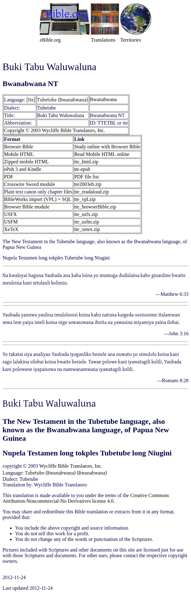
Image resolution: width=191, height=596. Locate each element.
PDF (8, 176)
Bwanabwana (103, 99)
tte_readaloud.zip (91, 191)
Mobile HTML (19, 154)
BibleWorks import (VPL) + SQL (37, 199)
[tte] (31, 99)
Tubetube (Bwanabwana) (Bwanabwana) (66, 472)
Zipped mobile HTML (26, 161)
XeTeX (11, 229)
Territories (130, 40)
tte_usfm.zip (86, 221)
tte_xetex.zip (87, 229)
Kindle (34, 169)
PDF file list (86, 176)
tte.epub (82, 169)
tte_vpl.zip (85, 199)
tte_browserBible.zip (95, 206)
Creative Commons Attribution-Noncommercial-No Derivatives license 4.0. (86, 498)
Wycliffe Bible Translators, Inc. (70, 466)
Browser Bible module (26, 206)
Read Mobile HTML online (101, 154)
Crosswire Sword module (29, 184)
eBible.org (50, 40)
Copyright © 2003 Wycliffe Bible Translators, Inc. (54, 130)
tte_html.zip (86, 161)
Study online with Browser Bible (107, 146)
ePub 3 (11, 169)
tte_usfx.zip (86, 214)
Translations (103, 40)
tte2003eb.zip (87, 184)
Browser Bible (18, 146)
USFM (11, 221)
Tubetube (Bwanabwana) (62, 99)
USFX (10, 214)
